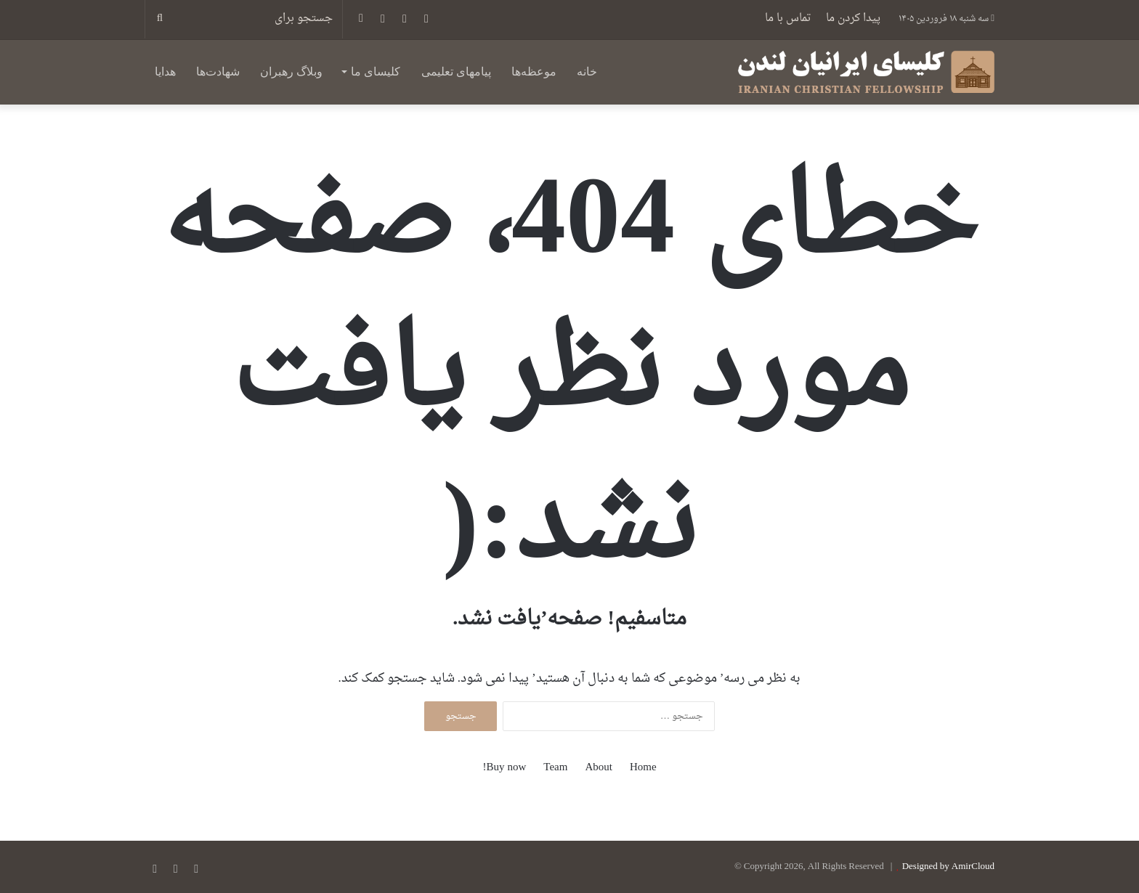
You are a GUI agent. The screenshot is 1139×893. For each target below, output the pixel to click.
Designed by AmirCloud (948, 866)
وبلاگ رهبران (291, 71)
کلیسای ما (375, 71)
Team (555, 767)
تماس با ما (788, 18)
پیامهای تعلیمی (456, 71)
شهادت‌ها (218, 71)
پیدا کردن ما (853, 18)
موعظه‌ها (533, 71)
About (598, 767)
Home (643, 767)
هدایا (165, 71)
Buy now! (504, 767)
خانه (587, 71)
